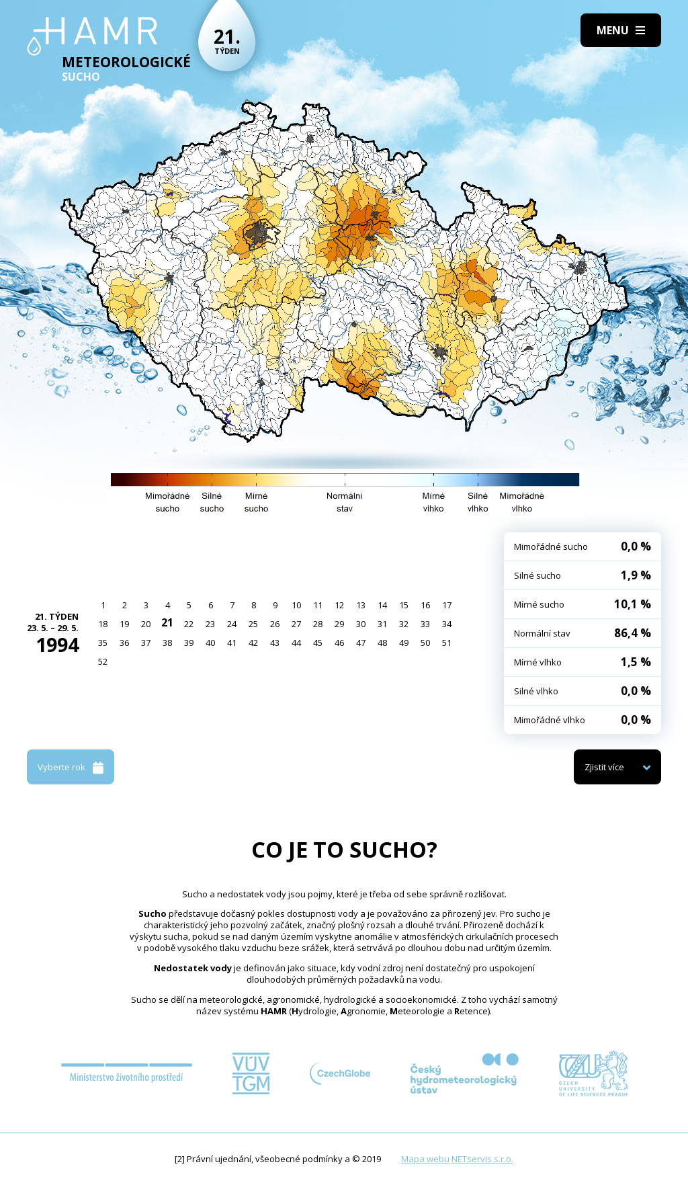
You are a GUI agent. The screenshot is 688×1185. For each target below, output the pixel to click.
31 (382, 624)
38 (167, 643)
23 (210, 624)
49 (403, 643)
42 (253, 643)
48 (382, 643)
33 (425, 624)
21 (167, 622)
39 (189, 643)
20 (145, 624)
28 (317, 624)
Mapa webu (425, 1159)
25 (253, 624)
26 (275, 624)
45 (317, 643)
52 (103, 661)
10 (296, 605)
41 (231, 643)
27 (296, 624)
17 (447, 605)
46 (339, 643)
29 (339, 624)
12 (339, 605)
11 (317, 605)
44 (296, 643)
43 (275, 643)
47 (361, 643)
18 (103, 624)
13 (361, 605)
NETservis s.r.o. (482, 1159)
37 (145, 643)
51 (447, 643)
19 (124, 624)
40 (210, 643)
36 (124, 643)
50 (425, 643)
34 (447, 624)
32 (403, 624)
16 (425, 605)
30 (361, 624)
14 (382, 605)
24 (231, 624)
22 (189, 624)
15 (403, 605)
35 (103, 643)
